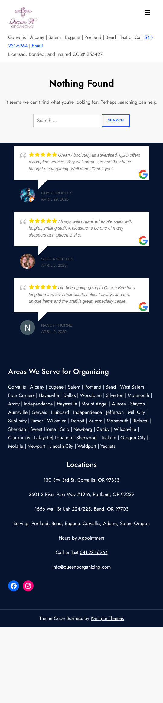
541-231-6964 (94, 552)
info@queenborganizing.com (81, 566)
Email (37, 45)
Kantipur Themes (107, 618)
